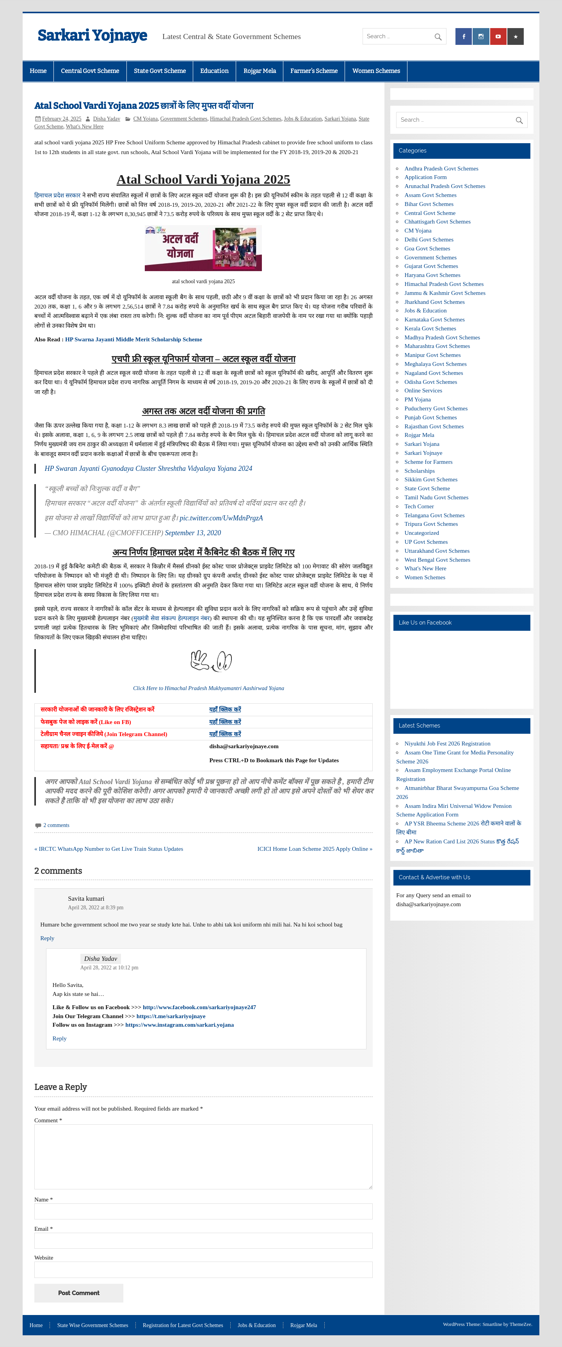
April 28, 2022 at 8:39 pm (95, 907)
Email (43, 1229)
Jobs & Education (303, 119)
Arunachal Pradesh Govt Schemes (445, 186)
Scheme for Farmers (429, 461)
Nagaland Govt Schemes (434, 372)
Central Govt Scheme (90, 71)
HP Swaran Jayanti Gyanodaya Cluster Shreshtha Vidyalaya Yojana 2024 (148, 468)
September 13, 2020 (193, 533)
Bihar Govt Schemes (429, 204)
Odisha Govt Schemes (431, 381)
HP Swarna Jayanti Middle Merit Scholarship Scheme (133, 339)
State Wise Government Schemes (92, 1325)
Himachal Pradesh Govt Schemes (245, 119)
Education (214, 71)
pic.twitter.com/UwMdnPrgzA (221, 518)
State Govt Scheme (160, 71)
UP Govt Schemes (426, 541)
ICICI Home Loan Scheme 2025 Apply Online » (315, 848)
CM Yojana (145, 119)
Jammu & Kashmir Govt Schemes (445, 292)
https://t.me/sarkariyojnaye (171, 1016)
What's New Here (85, 127)
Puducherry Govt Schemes (436, 408)
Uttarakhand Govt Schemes (437, 550)
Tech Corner (419, 506)
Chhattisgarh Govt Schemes (438, 221)
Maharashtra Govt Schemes (437, 346)
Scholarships (420, 470)
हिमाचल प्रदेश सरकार (57, 195)
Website (43, 1257)
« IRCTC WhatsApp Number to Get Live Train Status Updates (108, 848)
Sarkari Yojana (340, 119)
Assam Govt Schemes (431, 195)
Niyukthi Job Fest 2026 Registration (448, 743)
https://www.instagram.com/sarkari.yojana (179, 1024)
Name (43, 1199)
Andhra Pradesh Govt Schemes (441, 168)
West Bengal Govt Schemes (438, 559)
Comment (48, 1120)
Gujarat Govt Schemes (432, 266)
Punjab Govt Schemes (431, 417)
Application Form (426, 177)
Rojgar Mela (260, 71)
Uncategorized (422, 532)
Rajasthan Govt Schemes (434, 426)
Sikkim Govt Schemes (431, 479)
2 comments (56, 825)
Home (38, 71)
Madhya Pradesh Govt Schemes (442, 337)
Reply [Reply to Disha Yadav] (60, 1038)
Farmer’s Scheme (314, 71)
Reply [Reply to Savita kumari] (47, 938)
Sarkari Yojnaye (92, 35)
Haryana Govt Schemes (433, 275)
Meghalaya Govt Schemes (436, 363)
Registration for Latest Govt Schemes (183, 1325)
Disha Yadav (106, 119)
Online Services (424, 390)
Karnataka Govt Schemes (435, 319)
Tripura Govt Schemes (431, 523)
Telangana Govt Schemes (435, 515)
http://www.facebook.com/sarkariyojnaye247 (199, 1007)
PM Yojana (418, 399)
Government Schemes (183, 119)
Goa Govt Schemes (427, 248)
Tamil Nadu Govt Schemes (437, 497)
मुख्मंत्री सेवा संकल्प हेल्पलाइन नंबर (171, 618)
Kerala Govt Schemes (430, 328)
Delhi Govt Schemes (429, 239)
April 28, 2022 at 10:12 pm (109, 968)
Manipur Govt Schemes (433, 354)
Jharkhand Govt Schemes (435, 301)
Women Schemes (376, 71)
